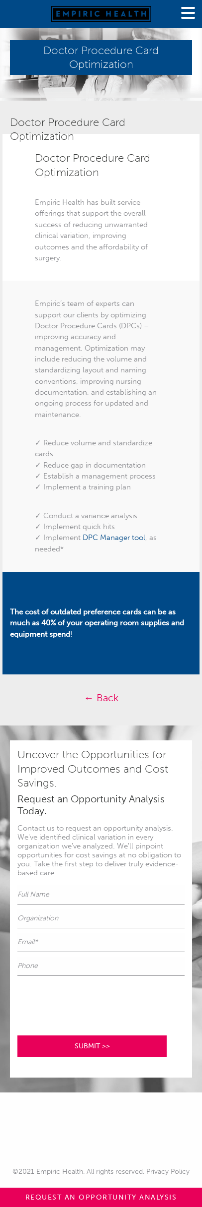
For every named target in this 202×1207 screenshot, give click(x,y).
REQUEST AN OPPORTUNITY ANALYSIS (101, 1197)
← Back (101, 698)
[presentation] (93, 999)
